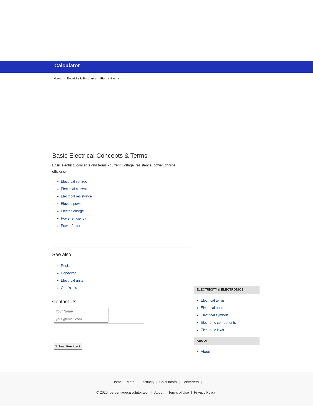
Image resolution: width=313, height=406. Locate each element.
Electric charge (72, 211)
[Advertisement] (156, 30)
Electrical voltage (74, 181)
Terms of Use (178, 392)
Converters (190, 382)
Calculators (168, 382)
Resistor (67, 266)
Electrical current (74, 189)
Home (57, 78)
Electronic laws (212, 330)
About (205, 351)
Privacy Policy (205, 392)
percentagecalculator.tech (129, 392)
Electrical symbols (214, 315)
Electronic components (218, 322)
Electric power (72, 203)
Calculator (67, 65)
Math (131, 382)
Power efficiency (73, 218)
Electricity (146, 382)
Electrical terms (212, 300)
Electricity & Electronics (81, 78)
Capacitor (68, 273)
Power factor (70, 226)
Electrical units (72, 280)
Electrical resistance (76, 196)
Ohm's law (69, 288)
